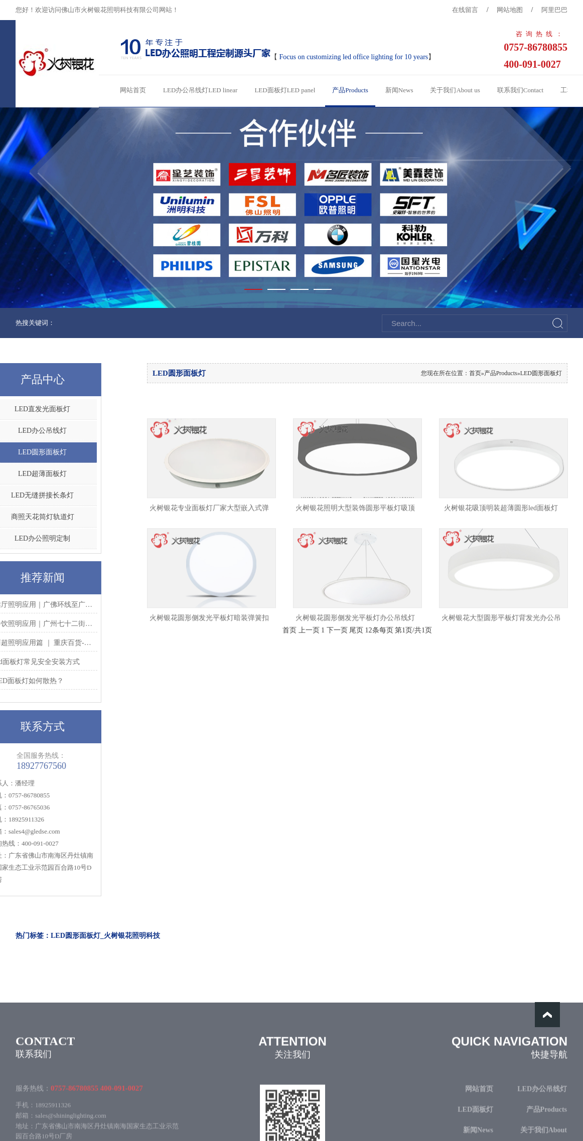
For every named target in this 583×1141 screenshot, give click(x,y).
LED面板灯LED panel (284, 90)
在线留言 (465, 10)
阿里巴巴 (554, 10)
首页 (475, 373)
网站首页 (133, 90)
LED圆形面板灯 (541, 373)
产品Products (350, 90)
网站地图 (510, 10)
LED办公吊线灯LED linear (200, 90)
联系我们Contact (520, 90)
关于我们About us (455, 90)
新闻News (399, 90)
